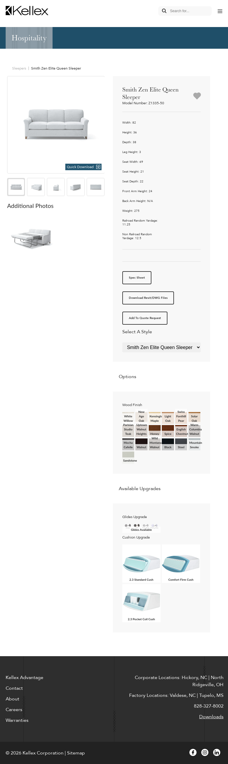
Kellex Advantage (24, 677)
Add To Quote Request (145, 318)
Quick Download (80, 167)
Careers (14, 709)
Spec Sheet (137, 278)
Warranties (17, 720)
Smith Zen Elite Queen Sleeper (56, 68)
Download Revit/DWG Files (148, 298)
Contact (14, 688)
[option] (56, 125)
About (12, 699)
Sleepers (19, 68)
